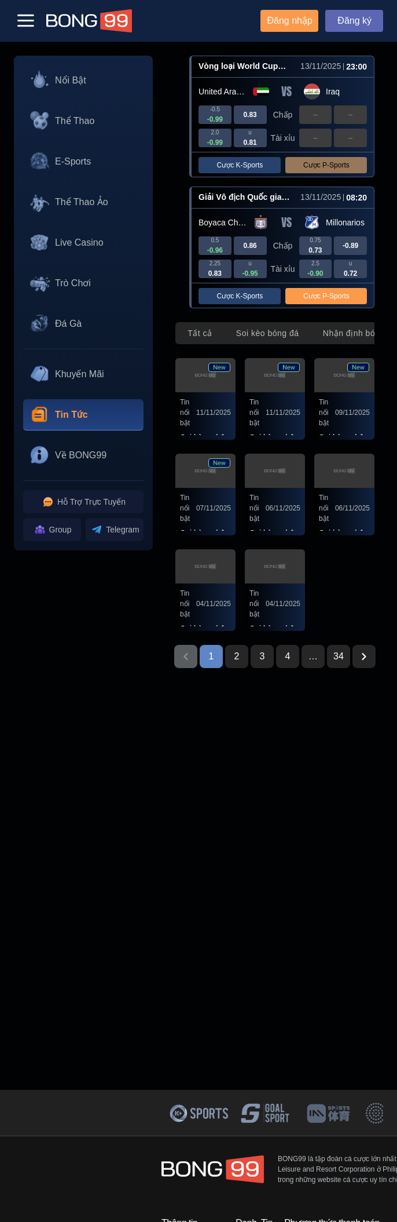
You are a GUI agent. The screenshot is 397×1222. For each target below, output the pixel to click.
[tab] (200, 333)
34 (338, 656)
